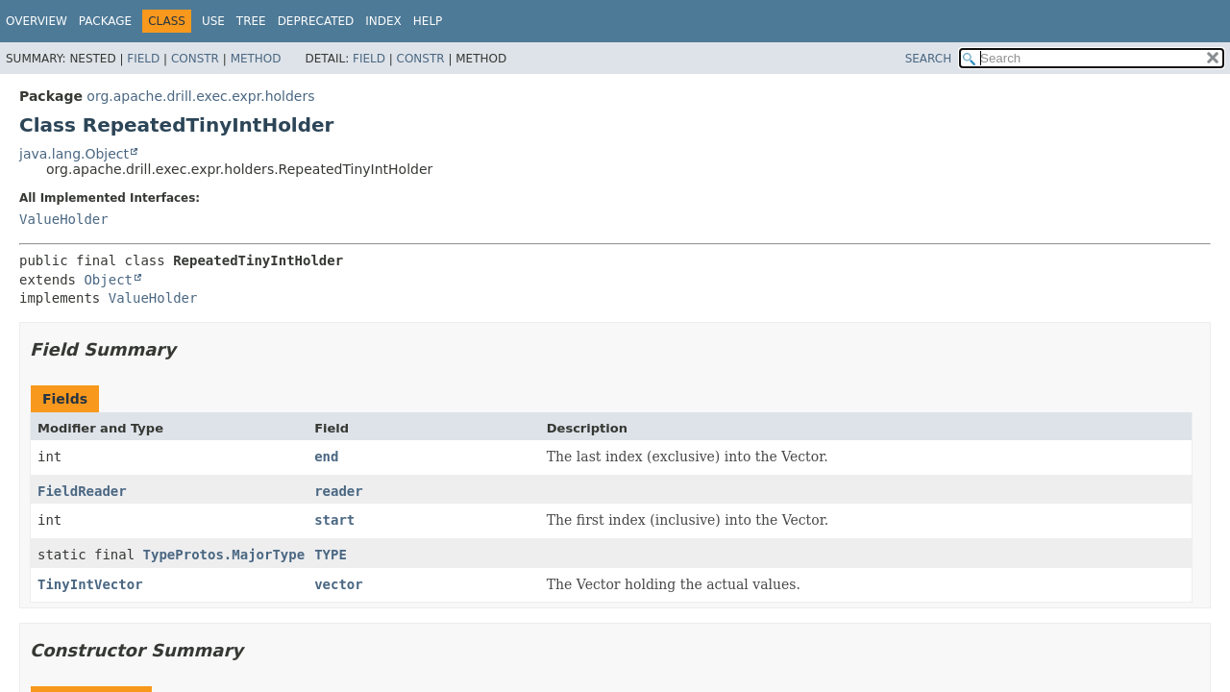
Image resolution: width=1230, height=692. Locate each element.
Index (383, 21)
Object (108, 279)
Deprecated (316, 21)
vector (338, 584)
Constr (195, 58)
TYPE (330, 554)
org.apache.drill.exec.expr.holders (200, 96)
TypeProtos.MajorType (224, 554)
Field (143, 58)
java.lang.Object (74, 153)
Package (105, 21)
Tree (251, 21)
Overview (36, 21)
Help (428, 21)
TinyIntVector (90, 584)
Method (256, 58)
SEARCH (928, 58)
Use (213, 21)
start (334, 520)
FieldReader (82, 491)
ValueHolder (64, 219)
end (326, 456)
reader (338, 491)
